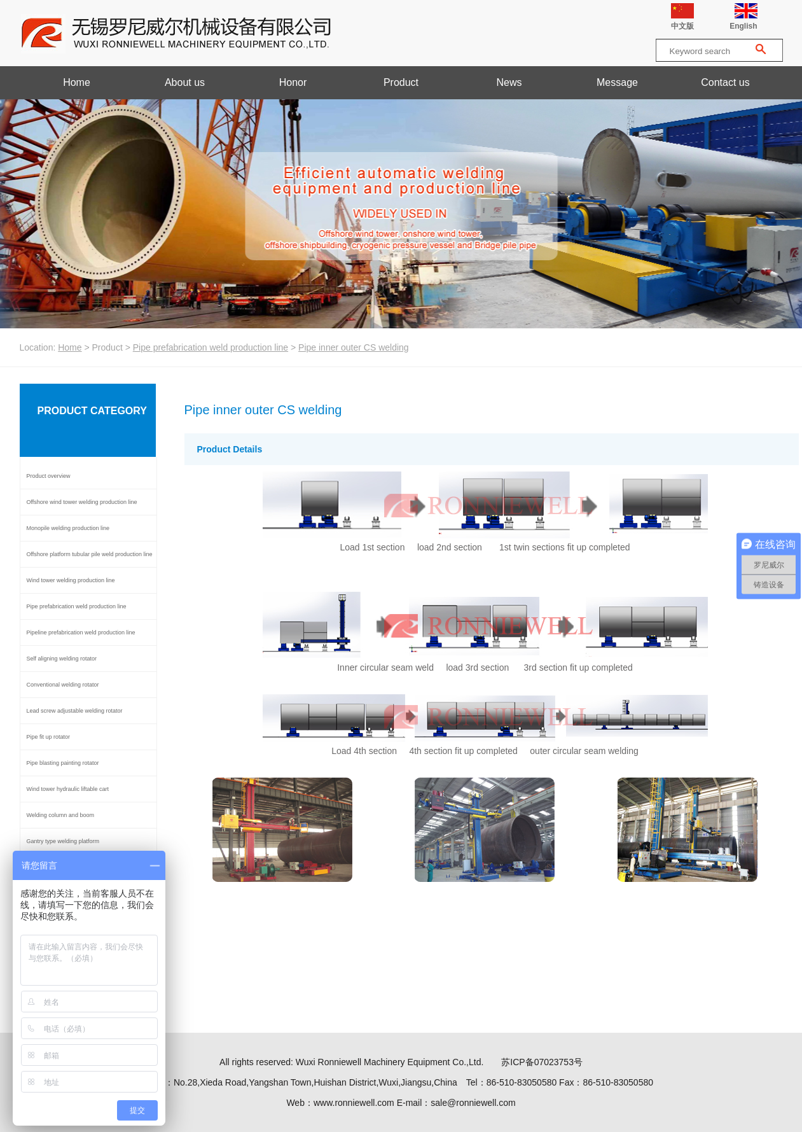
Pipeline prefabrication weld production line (81, 632)
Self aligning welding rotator (62, 658)
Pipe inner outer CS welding (353, 347)
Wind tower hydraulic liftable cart (68, 789)
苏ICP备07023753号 (542, 1062)
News (509, 82)
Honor (293, 82)
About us (185, 82)
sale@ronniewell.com (473, 1103)
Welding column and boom (60, 815)
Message (617, 82)
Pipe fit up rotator (49, 737)
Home (76, 82)
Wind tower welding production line (71, 580)
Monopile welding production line (68, 528)
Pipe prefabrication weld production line (210, 347)
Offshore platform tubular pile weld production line (90, 554)
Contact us (725, 82)
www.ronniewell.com (354, 1103)
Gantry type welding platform (63, 841)
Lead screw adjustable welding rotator (75, 711)
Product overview (49, 476)
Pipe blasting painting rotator (63, 763)
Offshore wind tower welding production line (82, 502)
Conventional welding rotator (63, 684)
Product (401, 82)
